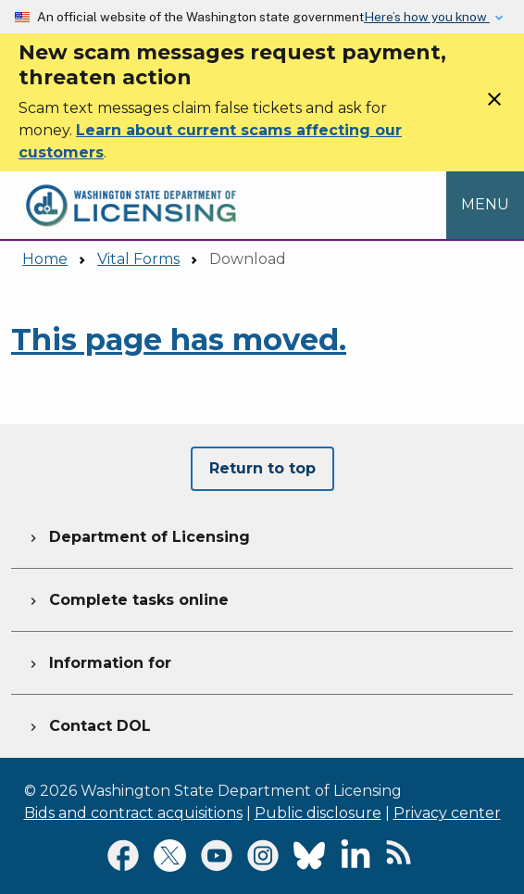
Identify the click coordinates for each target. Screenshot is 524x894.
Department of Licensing (138, 534)
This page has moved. (178, 339)
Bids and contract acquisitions (133, 813)
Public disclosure (318, 813)
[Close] (494, 105)
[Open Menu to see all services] (485, 204)
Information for (98, 660)
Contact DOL (88, 723)
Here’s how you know (427, 16)
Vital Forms (138, 259)
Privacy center (447, 813)
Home (45, 259)
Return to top (262, 468)
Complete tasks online (127, 597)
